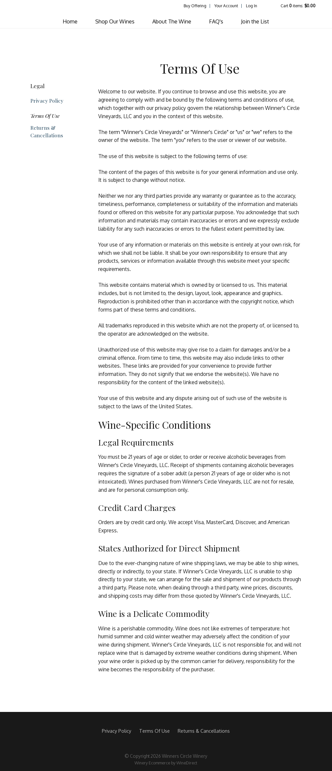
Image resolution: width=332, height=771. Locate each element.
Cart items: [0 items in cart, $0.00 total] (298, 5)
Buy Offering (195, 5)
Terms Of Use (45, 115)
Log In (251, 5)
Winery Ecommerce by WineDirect (166, 762)
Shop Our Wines (115, 21)
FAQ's (216, 21)
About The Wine (171, 21)
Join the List (255, 21)
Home (70, 21)
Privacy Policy (46, 100)
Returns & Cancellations (46, 131)
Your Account (226, 5)
